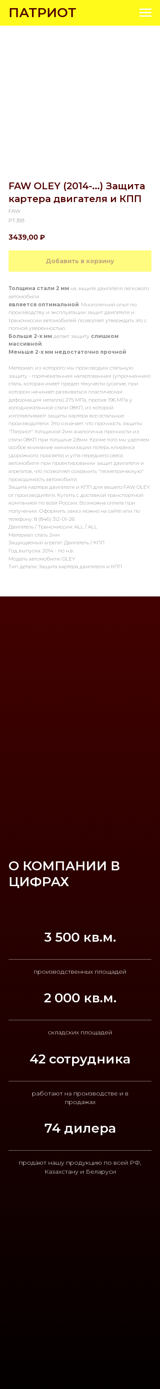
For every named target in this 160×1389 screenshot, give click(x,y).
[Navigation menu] (145, 13)
